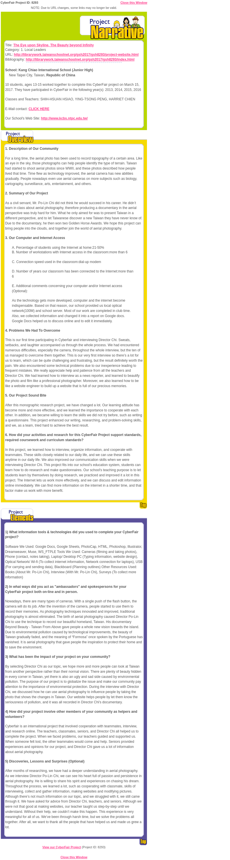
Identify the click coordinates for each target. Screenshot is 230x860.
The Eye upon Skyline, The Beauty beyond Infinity (53, 45)
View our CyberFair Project (61, 847)
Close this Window (133, 2)
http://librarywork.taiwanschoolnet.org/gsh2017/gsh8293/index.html (80, 59)
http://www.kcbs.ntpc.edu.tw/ (64, 118)
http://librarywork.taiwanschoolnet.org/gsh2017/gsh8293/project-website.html (76, 55)
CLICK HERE (39, 109)
